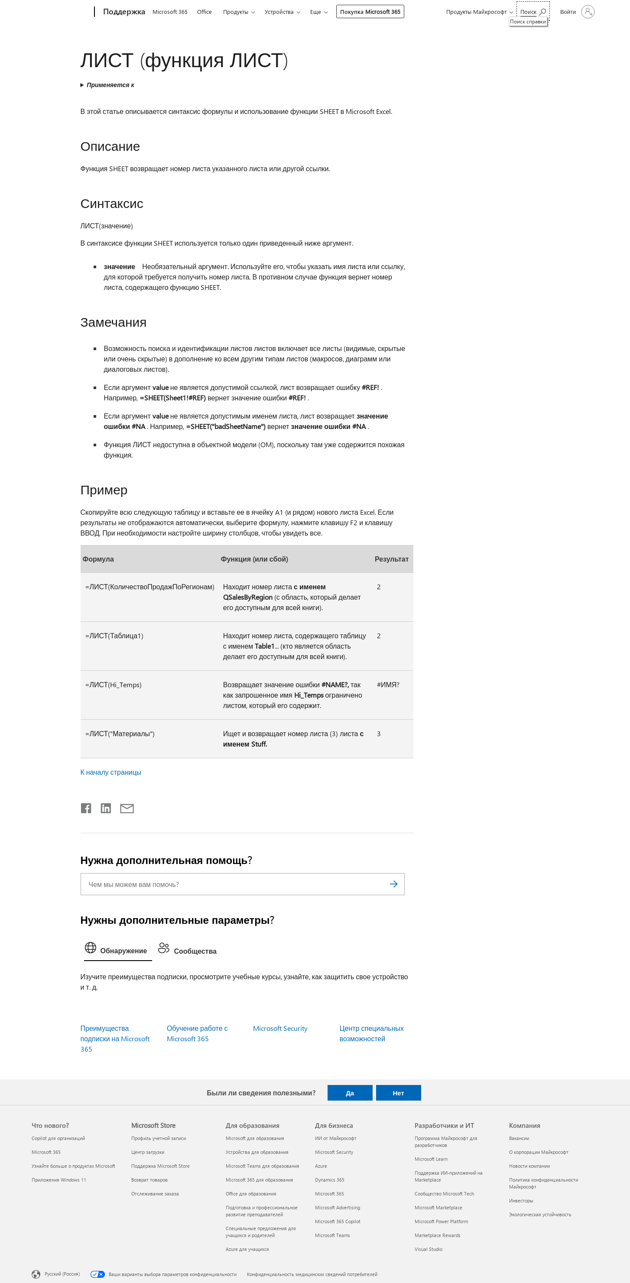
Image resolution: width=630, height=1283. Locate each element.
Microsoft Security (280, 1028)
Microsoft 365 (170, 11)
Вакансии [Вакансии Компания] (519, 1138)
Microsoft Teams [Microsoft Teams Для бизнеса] (332, 1235)
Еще (315, 11)
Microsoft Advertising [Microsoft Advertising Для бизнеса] (337, 1207)
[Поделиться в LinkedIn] (102, 806)
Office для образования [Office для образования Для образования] (251, 1193)
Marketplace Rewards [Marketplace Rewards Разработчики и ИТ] (438, 1235)
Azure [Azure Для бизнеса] (321, 1166)
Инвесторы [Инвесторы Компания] (521, 1200)
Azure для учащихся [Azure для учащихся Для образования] (247, 1249)
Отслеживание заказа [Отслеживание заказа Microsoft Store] (155, 1193)
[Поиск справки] (533, 11)
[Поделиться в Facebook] (87, 806)
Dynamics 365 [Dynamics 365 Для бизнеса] (329, 1179)
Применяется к (110, 85)
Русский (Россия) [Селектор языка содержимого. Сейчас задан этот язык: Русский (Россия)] (62, 1273)
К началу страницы (111, 771)
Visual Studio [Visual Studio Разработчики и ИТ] (428, 1249)
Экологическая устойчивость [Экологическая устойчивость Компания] (540, 1214)
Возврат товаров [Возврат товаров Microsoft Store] (149, 1179)
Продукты (235, 11)
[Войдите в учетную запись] (576, 11)
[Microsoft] (61, 12)
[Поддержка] (123, 12)
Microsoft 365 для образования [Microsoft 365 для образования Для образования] (259, 1179)
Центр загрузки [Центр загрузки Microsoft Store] (147, 1152)
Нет (398, 1092)
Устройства (279, 11)
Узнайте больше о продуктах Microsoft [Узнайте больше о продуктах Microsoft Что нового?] (73, 1166)
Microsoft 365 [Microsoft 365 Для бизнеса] (329, 1193)
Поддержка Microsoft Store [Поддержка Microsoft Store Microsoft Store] (160, 1166)
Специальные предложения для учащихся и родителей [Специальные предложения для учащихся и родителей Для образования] (261, 1231)
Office (204, 11)
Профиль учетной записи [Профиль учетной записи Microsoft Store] (158, 1138)
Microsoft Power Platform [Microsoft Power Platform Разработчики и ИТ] (441, 1221)
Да (350, 1092)
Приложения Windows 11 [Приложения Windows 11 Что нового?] (59, 1179)
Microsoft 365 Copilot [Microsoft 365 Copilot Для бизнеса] (337, 1221)
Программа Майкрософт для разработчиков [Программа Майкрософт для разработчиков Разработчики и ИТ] (446, 1141)
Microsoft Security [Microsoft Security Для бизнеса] (334, 1152)
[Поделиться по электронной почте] (123, 806)
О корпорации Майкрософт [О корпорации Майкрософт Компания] (538, 1152)
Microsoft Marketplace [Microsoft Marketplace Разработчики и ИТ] (438, 1207)
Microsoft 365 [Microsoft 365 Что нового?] (46, 1152)
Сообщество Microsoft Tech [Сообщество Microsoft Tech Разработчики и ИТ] (444, 1193)
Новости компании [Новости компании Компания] (529, 1166)
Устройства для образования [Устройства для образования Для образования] (257, 1152)
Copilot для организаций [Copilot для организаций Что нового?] (58, 1138)
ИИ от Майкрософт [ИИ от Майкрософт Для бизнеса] (336, 1138)
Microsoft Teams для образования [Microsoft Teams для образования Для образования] (262, 1166)
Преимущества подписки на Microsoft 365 (115, 1038)
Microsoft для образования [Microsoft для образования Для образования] (255, 1138)
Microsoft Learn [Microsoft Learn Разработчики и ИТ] (431, 1159)
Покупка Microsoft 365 (370, 11)
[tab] (118, 950)
